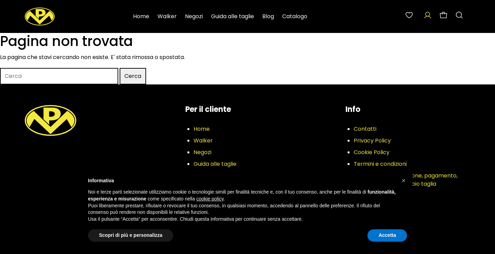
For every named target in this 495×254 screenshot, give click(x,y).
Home (141, 16)
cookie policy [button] (209, 198)
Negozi (194, 16)
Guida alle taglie (232, 16)
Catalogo (294, 16)
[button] (403, 180)
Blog (268, 16)
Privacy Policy (372, 141)
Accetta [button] (387, 235)
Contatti (365, 129)
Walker (167, 16)
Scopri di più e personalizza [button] (130, 235)
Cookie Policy (371, 152)
